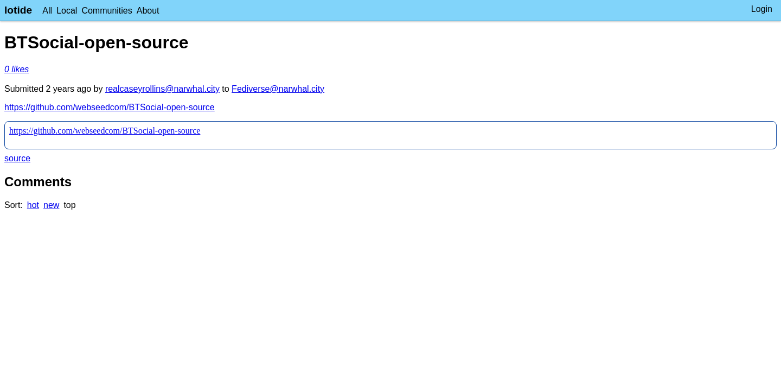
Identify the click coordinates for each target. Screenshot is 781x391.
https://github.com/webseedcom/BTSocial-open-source (109, 107)
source (17, 158)
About (148, 10)
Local (66, 10)
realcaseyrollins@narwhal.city (162, 88)
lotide (18, 10)
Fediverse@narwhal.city (278, 88)
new (51, 205)
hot (33, 205)
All (47, 10)
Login (761, 9)
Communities (106, 10)
